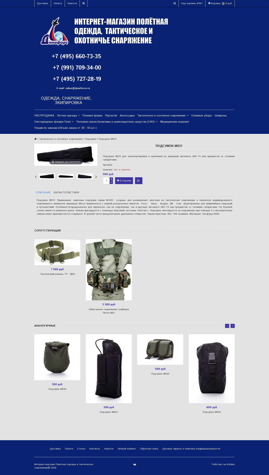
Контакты (94, 448)
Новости (72, 3)
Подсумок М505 (160, 374)
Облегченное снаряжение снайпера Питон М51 (109, 311)
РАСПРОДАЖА (44, 116)
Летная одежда (68, 116)
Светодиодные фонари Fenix (53, 122)
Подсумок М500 (57, 389)
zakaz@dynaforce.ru (78, 88)
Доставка (42, 3)
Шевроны (221, 116)
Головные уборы (201, 116)
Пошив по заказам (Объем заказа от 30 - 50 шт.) (65, 128)
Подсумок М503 (109, 412)
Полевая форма (92, 116)
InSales (231, 464)
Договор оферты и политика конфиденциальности (191, 448)
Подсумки (90, 139)
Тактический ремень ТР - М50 (57, 274)
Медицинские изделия (174, 122)
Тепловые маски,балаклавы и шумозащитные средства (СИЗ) (116, 122)
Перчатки (111, 116)
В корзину (124, 180)
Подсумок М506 (212, 412)
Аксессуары (127, 116)
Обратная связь (148, 448)
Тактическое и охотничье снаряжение (162, 116)
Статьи (80, 448)
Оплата (58, 3)
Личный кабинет (126, 448)
